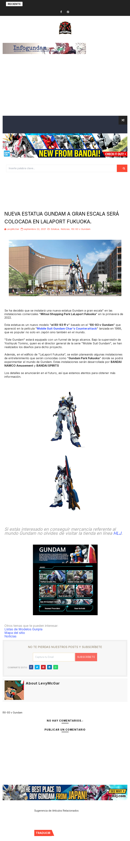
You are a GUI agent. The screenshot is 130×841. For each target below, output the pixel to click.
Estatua (55, 229)
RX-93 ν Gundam (80, 229)
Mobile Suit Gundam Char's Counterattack (67, 328)
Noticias (65, 229)
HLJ (117, 533)
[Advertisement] (65, 89)
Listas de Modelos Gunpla (23, 629)
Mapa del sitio (14, 633)
